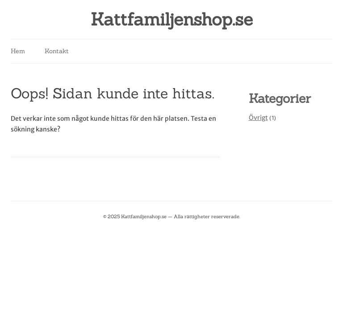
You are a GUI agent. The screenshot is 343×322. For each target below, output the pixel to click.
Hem (18, 51)
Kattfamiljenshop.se (172, 19)
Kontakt (57, 51)
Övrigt (258, 118)
